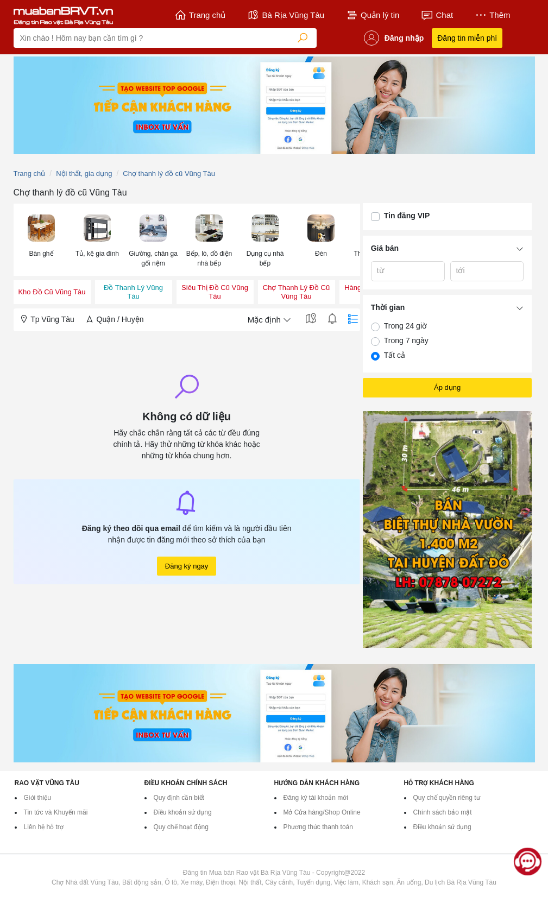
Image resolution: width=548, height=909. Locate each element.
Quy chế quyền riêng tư (446, 797)
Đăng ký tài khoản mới (316, 797)
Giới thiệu (37, 797)
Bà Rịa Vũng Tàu (285, 15)
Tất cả (394, 355)
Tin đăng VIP (407, 215)
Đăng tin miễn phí (467, 38)
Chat (437, 15)
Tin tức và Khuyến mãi (56, 812)
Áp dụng (447, 387)
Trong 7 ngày (406, 340)
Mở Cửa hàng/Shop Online (322, 812)
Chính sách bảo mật (442, 812)
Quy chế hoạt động (181, 827)
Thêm (492, 15)
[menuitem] (42, 239)
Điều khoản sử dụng (183, 812)
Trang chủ (200, 15)
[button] (42, 235)
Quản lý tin (372, 15)
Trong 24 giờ (405, 325)
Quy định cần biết (179, 797)
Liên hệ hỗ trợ (44, 827)
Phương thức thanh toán (318, 827)
